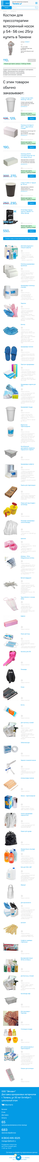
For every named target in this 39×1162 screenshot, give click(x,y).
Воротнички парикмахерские (25, 425)
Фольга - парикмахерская (28, 796)
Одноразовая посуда (26, 407)
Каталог (7, 7)
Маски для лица (25, 634)
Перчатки (23, 303)
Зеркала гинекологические (28, 760)
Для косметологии (26, 902)
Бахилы (23, 324)
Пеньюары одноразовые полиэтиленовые (27, 521)
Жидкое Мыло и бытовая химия (28, 850)
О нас (3, 1112)
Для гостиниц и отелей (27, 722)
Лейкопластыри (25, 742)
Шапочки (23, 538)
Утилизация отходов (26, 1029)
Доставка (5, 1115)
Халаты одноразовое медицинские (26, 814)
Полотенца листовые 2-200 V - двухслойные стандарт (27, 126)
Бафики (23, 616)
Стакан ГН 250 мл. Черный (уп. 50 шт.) (28, 183)
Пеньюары (24, 669)
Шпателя (23, 922)
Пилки (22, 687)
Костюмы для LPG (26, 651)
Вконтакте (7, 1105)
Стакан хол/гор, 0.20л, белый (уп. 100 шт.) (27, 98)
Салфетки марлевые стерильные (26, 941)
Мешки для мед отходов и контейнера (28, 503)
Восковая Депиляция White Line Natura (27, 959)
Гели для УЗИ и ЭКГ (26, 867)
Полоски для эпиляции (27, 1068)
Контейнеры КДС (25, 993)
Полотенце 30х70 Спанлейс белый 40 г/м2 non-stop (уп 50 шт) (28, 155)
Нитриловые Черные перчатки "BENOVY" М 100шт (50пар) (27, 211)
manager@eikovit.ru (9, 1141)
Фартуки (23, 885)
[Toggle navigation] (36, 3)
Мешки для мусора (26, 831)
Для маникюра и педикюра (25, 1012)
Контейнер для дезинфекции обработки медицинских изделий (28, 448)
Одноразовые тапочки (27, 347)
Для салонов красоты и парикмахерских (27, 1047)
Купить (32, 60)
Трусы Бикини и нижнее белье (28, 598)
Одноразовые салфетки (27, 464)
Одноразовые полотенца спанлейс (28, 286)
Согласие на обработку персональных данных (21, 1152)
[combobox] (25, 7)
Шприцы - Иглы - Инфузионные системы (27, 557)
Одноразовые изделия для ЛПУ (28, 385)
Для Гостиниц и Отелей (27, 976)
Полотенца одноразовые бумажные (27, 264)
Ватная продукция (26, 578)
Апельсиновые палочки (27, 778)
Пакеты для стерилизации (28, 485)
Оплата (4, 1118)
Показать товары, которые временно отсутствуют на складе (20, 238)
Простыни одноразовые (27, 364)
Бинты (23, 705)
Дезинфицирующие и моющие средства (27, 246)
